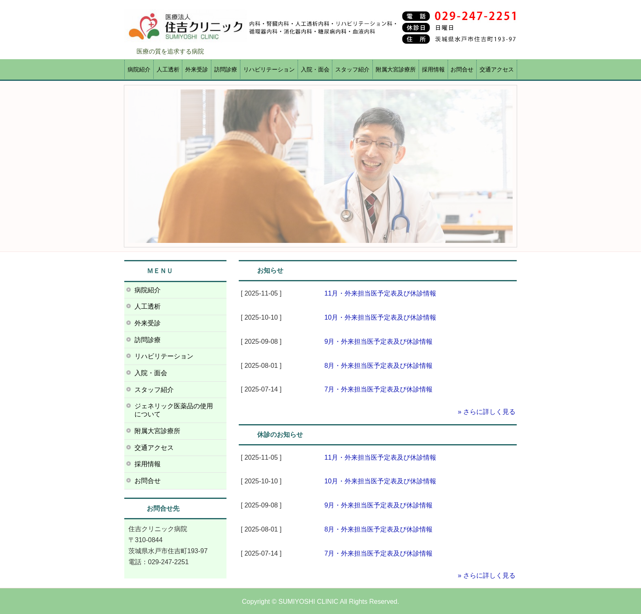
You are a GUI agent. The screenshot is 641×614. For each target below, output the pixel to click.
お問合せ (461, 69)
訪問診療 (225, 69)
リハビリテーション (269, 69)
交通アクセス (497, 69)
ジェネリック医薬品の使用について (173, 410)
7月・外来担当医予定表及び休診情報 (378, 389)
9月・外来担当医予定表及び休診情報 (378, 341)
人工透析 (168, 69)
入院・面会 (315, 69)
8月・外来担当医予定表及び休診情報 (378, 365)
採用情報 (433, 69)
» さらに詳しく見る (486, 411)
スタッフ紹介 (352, 69)
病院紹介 (139, 69)
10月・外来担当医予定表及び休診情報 (380, 317)
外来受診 (196, 69)
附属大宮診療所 (396, 69)
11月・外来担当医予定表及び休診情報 (380, 293)
